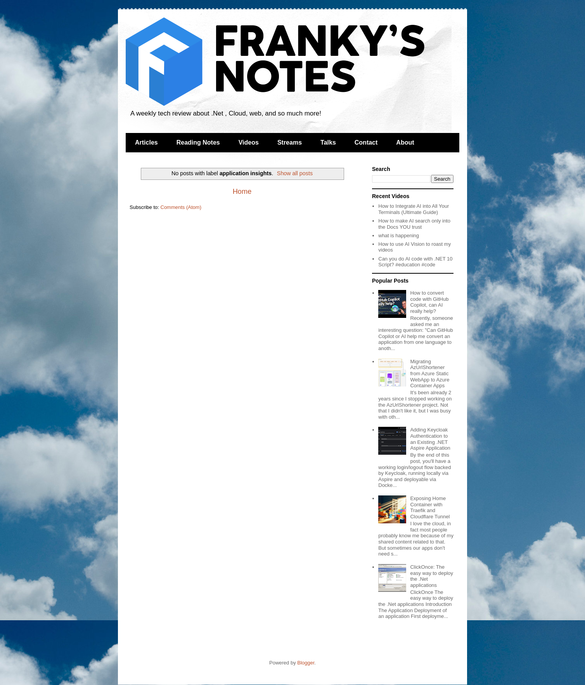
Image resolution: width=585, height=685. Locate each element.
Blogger (305, 663)
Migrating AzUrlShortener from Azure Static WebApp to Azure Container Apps (429, 373)
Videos (249, 142)
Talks (328, 142)
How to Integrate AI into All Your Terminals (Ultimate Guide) (413, 209)
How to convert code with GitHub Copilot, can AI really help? (429, 302)
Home (242, 191)
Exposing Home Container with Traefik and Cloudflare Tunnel (430, 507)
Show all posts (295, 173)
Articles (146, 142)
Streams (289, 142)
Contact (366, 142)
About (405, 142)
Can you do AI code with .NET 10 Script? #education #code (415, 262)
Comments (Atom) (181, 207)
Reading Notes (198, 142)
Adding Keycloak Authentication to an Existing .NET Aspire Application (430, 439)
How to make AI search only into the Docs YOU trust (414, 224)
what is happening (398, 235)
